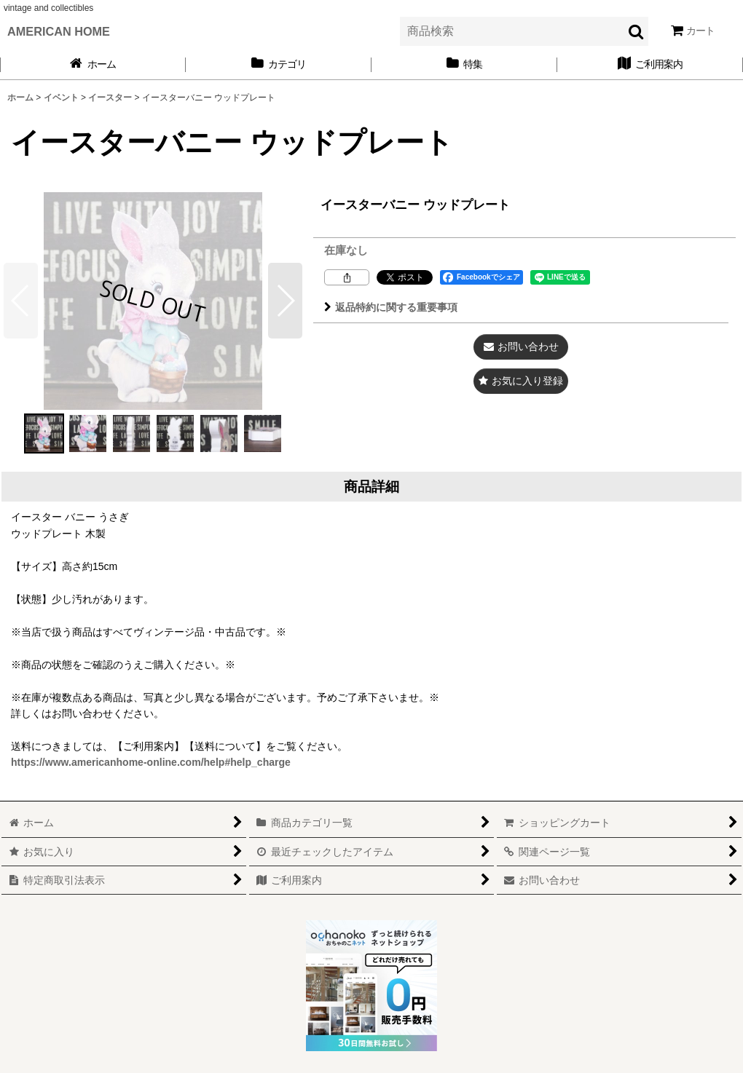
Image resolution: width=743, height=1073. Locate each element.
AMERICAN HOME (58, 31)
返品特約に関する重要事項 (390, 307)
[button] (285, 300)
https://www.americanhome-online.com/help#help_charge (151, 762)
